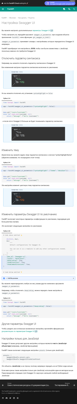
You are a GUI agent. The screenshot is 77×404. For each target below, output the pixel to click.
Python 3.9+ (6, 98)
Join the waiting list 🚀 (15, 3)
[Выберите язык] (69, 9)
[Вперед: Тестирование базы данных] (65, 385)
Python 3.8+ (6, 231)
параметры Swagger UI (41, 30)
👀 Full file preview (12, 278)
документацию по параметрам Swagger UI (18, 331)
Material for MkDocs (14, 393)
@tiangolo (26, 391)
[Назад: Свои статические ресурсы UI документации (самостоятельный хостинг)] (26, 385)
